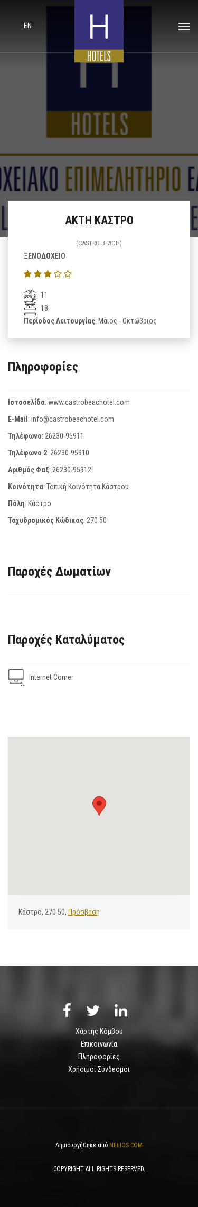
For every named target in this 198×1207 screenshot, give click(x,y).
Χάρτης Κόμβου (99, 1031)
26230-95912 (71, 469)
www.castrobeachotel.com (89, 402)
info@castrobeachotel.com (72, 419)
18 (36, 308)
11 (36, 295)
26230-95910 (69, 453)
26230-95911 (64, 436)
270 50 (97, 520)
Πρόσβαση (84, 912)
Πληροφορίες (99, 1056)
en (28, 26)
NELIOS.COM (126, 1145)
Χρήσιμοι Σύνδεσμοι (99, 1069)
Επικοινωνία (99, 1044)
